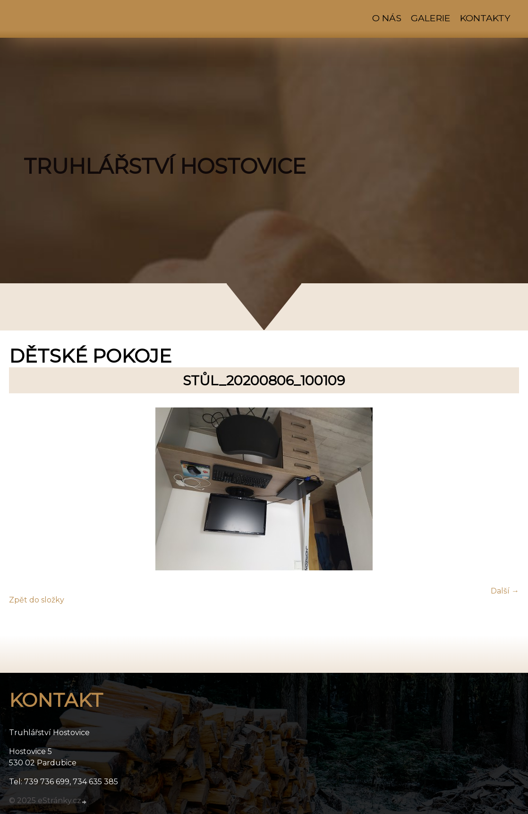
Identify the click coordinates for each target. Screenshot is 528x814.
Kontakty (485, 18)
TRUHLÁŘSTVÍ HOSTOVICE (165, 166)
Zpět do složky (36, 599)
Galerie (431, 18)
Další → (505, 590)
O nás (386, 18)
